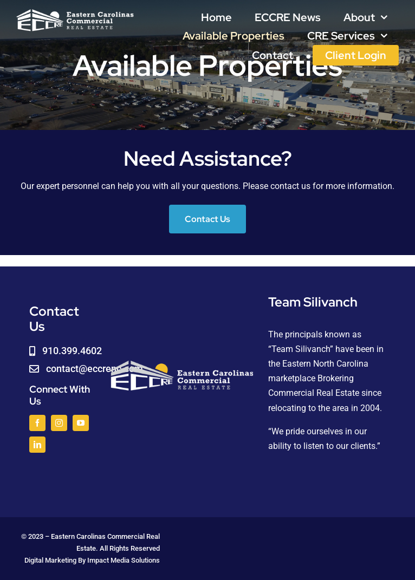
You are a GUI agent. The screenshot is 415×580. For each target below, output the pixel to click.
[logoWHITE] (75, 12)
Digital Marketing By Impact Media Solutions (92, 560)
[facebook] (37, 423)
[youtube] (81, 423)
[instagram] (59, 423)
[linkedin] (37, 444)
